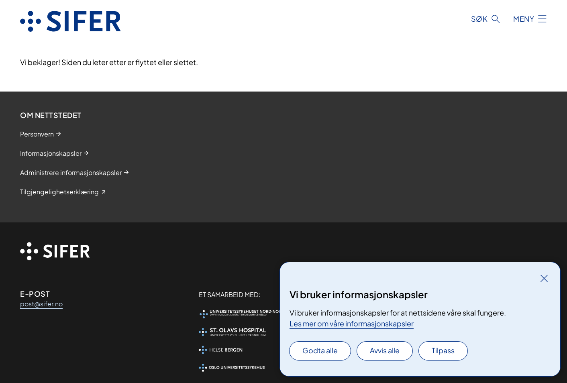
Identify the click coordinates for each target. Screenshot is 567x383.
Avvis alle (385, 350)
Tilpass (443, 350)
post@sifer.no (41, 303)
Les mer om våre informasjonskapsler (352, 323)
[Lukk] (544, 278)
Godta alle (320, 350)
